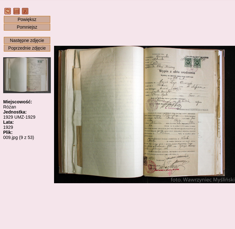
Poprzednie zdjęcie (27, 48)
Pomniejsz (27, 27)
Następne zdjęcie (27, 40)
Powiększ (26, 19)
